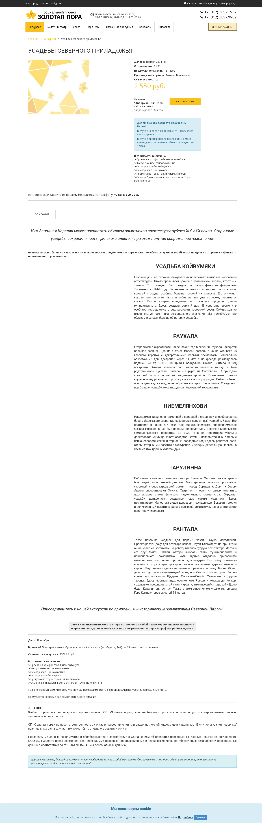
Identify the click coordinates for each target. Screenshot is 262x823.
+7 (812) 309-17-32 (220, 12)
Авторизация (185, 101)
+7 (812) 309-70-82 (220, 17)
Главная (33, 38)
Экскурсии (50, 38)
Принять (200, 817)
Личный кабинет (223, 27)
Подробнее (185, 817)
